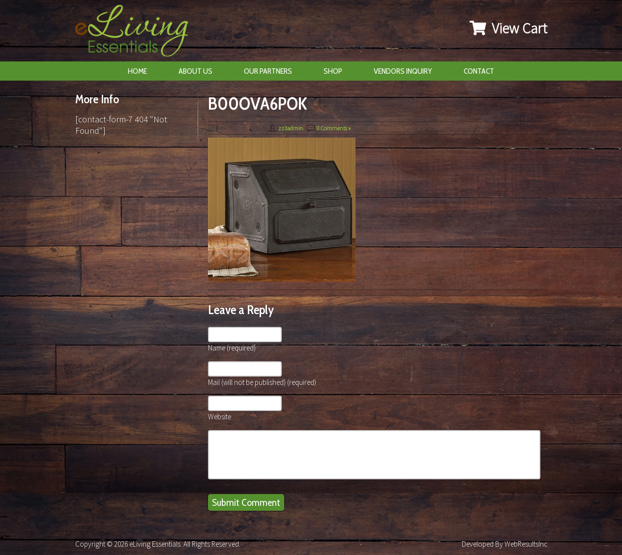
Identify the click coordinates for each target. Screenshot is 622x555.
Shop (333, 71)
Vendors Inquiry (403, 71)
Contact (479, 71)
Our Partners (268, 71)
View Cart (508, 28)
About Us (195, 71)
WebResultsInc (525, 544)
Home (137, 71)
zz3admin (290, 128)
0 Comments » (334, 128)
